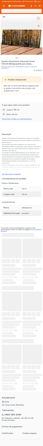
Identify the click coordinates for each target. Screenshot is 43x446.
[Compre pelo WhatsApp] (17, 1)
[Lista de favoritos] (35, 6)
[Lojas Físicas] (37, 1)
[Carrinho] (39, 6)
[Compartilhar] (38, 26)
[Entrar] (31, 6)
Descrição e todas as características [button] (17, 119)
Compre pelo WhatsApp (14, 405)
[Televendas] (28, 1)
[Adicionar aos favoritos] (38, 18)
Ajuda (7, 402)
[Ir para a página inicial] (16, 6)
